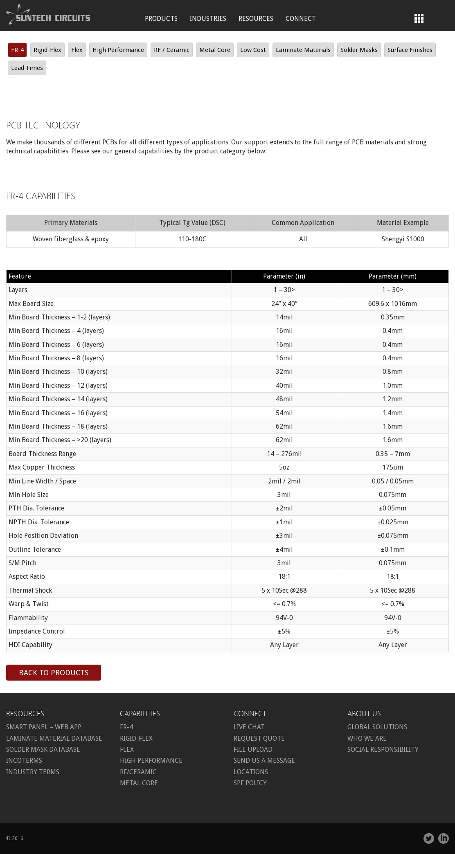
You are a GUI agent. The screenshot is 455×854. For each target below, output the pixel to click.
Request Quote (259, 738)
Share (440, 823)
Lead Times (27, 68)
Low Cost (253, 50)
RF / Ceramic (171, 50)
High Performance (118, 50)
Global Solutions (377, 727)
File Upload (253, 749)
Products (161, 18)
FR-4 (17, 50)
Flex (77, 50)
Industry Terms (32, 772)
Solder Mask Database (43, 749)
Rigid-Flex (47, 50)
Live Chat (249, 727)
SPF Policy (250, 783)
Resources (256, 18)
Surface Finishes (409, 50)
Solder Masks (359, 50)
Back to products (53, 672)
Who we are (367, 738)
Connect (301, 18)
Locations (251, 772)
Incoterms (24, 760)
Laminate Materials (303, 50)
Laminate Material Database (54, 738)
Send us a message (264, 760)
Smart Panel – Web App (43, 727)
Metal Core (214, 50)
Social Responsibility (383, 749)
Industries (208, 18)
